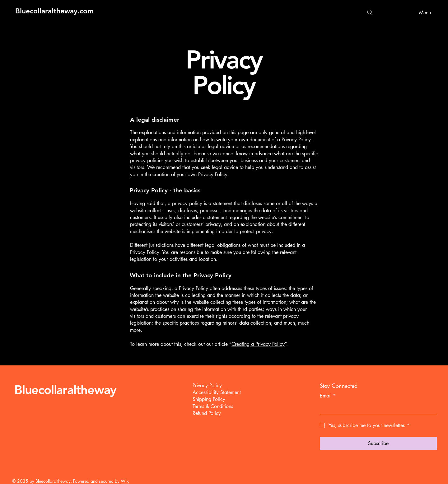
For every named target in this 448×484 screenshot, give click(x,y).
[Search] (369, 12)
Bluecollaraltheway (65, 389)
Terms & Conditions (213, 406)
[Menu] (423, 12)
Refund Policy (207, 413)
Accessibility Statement (217, 392)
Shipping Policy (209, 399)
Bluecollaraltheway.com (54, 11)
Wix (125, 481)
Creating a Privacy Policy (258, 344)
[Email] (376, 408)
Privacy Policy (207, 385)
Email (328, 395)
